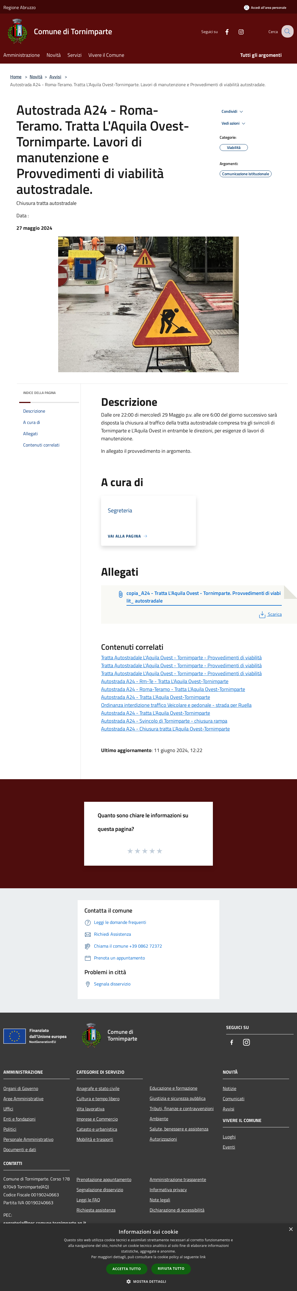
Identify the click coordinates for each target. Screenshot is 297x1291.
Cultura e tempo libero (98, 1098)
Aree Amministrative (23, 1098)
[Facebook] (222, 31)
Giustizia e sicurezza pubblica (178, 1098)
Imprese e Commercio (97, 1118)
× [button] (291, 1229)
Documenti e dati (19, 1149)
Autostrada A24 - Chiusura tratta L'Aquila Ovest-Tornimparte (165, 729)
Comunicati (233, 1098)
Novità (36, 76)
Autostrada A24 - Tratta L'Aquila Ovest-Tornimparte (155, 697)
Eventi (229, 1146)
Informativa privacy (168, 1189)
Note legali (160, 1199)
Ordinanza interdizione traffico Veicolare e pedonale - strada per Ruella (176, 705)
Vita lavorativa (90, 1108)
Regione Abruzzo (19, 7)
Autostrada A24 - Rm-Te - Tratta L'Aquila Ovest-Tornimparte (164, 681)
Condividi (233, 111)
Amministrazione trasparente (178, 1179)
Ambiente (159, 1118)
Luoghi (229, 1136)
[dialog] (148, 1257)
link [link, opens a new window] (203, 1257)
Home (15, 76)
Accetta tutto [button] (127, 1268)
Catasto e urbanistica (97, 1129)
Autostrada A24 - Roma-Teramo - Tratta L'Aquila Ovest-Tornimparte (173, 689)
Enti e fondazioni (19, 1118)
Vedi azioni (234, 123)
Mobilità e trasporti (95, 1139)
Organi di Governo (20, 1088)
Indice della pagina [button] (39, 392)
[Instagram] (236, 31)
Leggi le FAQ (88, 1199)
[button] (148, 1281)
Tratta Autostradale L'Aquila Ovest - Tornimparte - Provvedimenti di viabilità (181, 657)
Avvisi (55, 76)
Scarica (270, 614)
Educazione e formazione (173, 1088)
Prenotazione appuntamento (104, 1179)
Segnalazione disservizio (100, 1189)
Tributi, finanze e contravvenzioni (182, 1108)
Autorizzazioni (163, 1139)
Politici (9, 1129)
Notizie (229, 1088)
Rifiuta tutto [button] (171, 1268)
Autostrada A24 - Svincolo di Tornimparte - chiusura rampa (164, 721)
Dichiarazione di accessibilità (177, 1209)
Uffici (8, 1108)
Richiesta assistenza (96, 1209)
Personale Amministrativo (28, 1139)
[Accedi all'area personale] (265, 7)
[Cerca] (287, 31)
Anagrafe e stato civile (98, 1088)
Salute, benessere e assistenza (179, 1128)
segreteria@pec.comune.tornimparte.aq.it (44, 1222)
